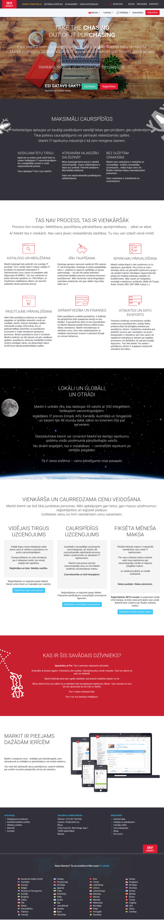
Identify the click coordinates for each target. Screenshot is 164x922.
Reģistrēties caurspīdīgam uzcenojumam (82, 604)
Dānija (22, 906)
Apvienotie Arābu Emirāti (30, 879)
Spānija (131, 894)
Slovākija (131, 885)
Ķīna (93, 879)
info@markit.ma (72, 822)
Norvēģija (95, 906)
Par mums (142, 4)
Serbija (130, 879)
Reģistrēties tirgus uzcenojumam (28, 590)
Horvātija (59, 885)
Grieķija (59, 879)
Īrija (57, 903)
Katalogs (116, 4)
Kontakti (153, 4)
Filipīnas (23, 912)
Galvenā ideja (118, 819)
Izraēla (58, 900)
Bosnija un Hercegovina (30, 891)
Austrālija (23, 882)
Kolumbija (60, 915)
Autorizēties (137, 12)
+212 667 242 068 (74, 819)
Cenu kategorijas (89, 4)
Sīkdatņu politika (13, 825)
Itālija (58, 897)
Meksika (95, 900)
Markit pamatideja (32, 4)
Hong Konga (61, 882)
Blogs (131, 4)
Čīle (21, 903)
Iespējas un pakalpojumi (123, 822)
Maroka (95, 897)
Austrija (23, 885)
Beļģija (22, 888)
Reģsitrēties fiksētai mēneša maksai (135, 612)
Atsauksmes (71, 4)
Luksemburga (97, 891)
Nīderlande (96, 903)
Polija (94, 909)
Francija (23, 915)
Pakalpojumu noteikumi (16, 819)
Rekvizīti (9, 828)
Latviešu (107, 12)
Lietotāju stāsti (119, 825)
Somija (130, 891)
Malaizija (95, 894)
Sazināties (89, 86)
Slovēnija (131, 888)
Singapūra (132, 882)
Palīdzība (123, 12)
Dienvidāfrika (25, 909)
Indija (58, 891)
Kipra (58, 912)
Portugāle (96, 912)
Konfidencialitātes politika (17, 822)
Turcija (130, 900)
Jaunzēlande (61, 906)
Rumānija (95, 915)
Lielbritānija (96, 885)
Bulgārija (23, 897)
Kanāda (59, 909)
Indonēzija (60, 894)
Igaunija (59, 888)
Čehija (22, 900)
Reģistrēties (152, 12)
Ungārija (131, 903)
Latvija (94, 882)
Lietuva (94, 888)
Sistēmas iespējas (53, 4)
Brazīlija (23, 894)
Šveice (130, 897)
